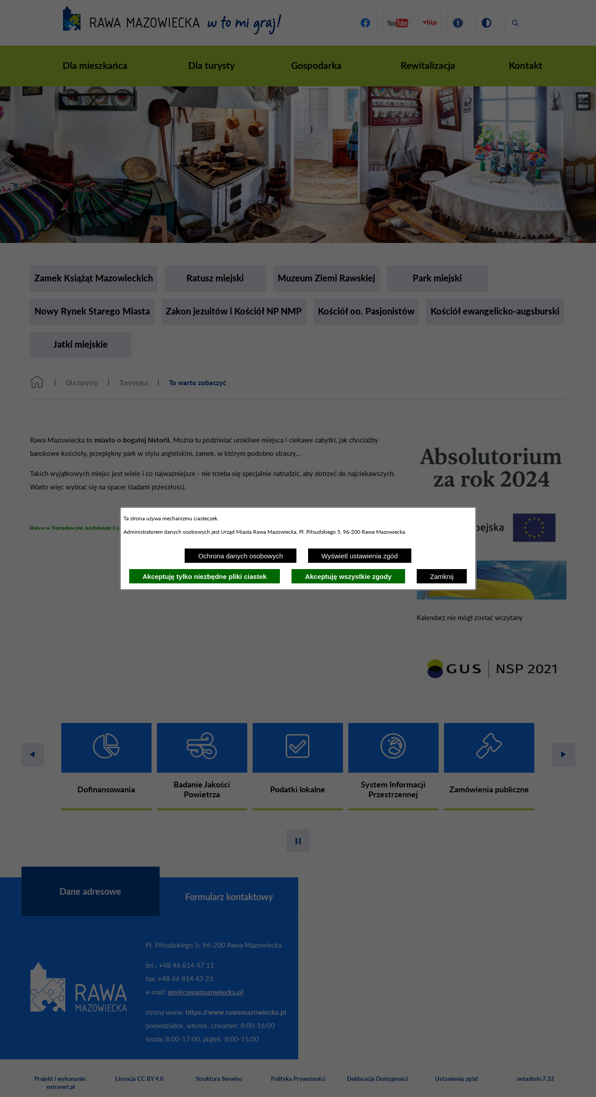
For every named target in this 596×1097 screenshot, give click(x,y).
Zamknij (442, 576)
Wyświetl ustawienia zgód (359, 556)
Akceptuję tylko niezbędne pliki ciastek (205, 576)
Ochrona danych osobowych (240, 556)
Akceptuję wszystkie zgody (348, 576)
